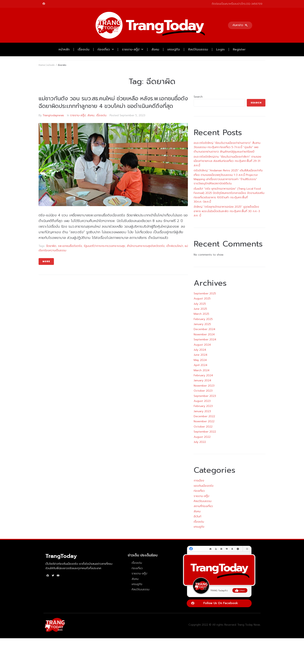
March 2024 (201, 370)
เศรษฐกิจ (173, 49)
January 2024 (202, 380)
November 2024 (204, 334)
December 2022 (204, 416)
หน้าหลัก (64, 49)
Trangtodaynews (53, 115)
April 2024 (200, 365)
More (46, 261)
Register (239, 49)
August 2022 (202, 437)
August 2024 (202, 345)
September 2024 (205, 339)
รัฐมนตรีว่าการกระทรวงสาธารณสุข (104, 246)
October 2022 (203, 427)
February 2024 (203, 375)
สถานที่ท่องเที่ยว (203, 506)
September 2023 (205, 396)
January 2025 (202, 324)
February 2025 (203, 319)
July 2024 (200, 350)
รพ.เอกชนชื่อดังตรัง (70, 246)
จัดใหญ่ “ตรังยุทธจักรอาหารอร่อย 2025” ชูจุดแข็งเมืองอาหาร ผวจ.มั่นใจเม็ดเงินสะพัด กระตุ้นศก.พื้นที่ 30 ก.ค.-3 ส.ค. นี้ (227, 211)
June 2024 (200, 355)
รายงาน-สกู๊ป (132, 49)
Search (198, 97)
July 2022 (200, 442)
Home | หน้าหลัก (47, 65)
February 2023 (203, 406)
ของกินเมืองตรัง (203, 486)
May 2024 (200, 360)
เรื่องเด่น (83, 49)
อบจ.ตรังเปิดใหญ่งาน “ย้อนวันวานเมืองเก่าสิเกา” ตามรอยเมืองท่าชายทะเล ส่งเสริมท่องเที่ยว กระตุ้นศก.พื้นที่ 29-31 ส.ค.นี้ (227, 161)
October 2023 (203, 391)
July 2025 (200, 304)
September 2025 (205, 293)
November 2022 (204, 421)
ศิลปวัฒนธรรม (198, 49)
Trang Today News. (249, 625)
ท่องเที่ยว (106, 49)
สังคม (155, 49)
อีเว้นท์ (197, 516)
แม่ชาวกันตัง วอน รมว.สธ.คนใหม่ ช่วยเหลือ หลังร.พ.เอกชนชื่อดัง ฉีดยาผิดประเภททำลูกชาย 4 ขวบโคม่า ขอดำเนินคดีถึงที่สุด (113, 102)
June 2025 (200, 309)
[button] (240, 25)
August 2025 (202, 299)
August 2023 (202, 401)
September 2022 (205, 432)
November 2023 (204, 386)
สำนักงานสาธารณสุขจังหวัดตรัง (146, 246)
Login (220, 49)
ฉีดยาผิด (51, 246)
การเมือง (199, 481)
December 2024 (204, 329)
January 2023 (202, 411)
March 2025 (201, 314)
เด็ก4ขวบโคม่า (174, 246)
